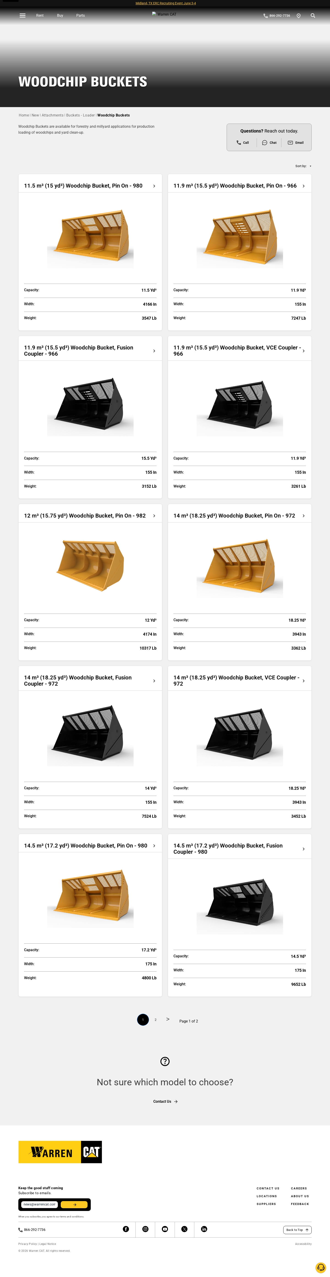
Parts (80, 15)
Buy (60, 15)
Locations (267, 1192)
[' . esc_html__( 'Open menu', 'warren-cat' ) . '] (22, 15)
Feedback (300, 1199)
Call (243, 138)
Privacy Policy (27, 1242)
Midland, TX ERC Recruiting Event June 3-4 (166, 3)
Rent (40, 15)
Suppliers (266, 1199)
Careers (299, 1184)
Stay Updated (72, 1201)
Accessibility (303, 1242)
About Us (300, 1192)
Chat (269, 138)
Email (295, 138)
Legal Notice (47, 1242)
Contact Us (268, 1184)
